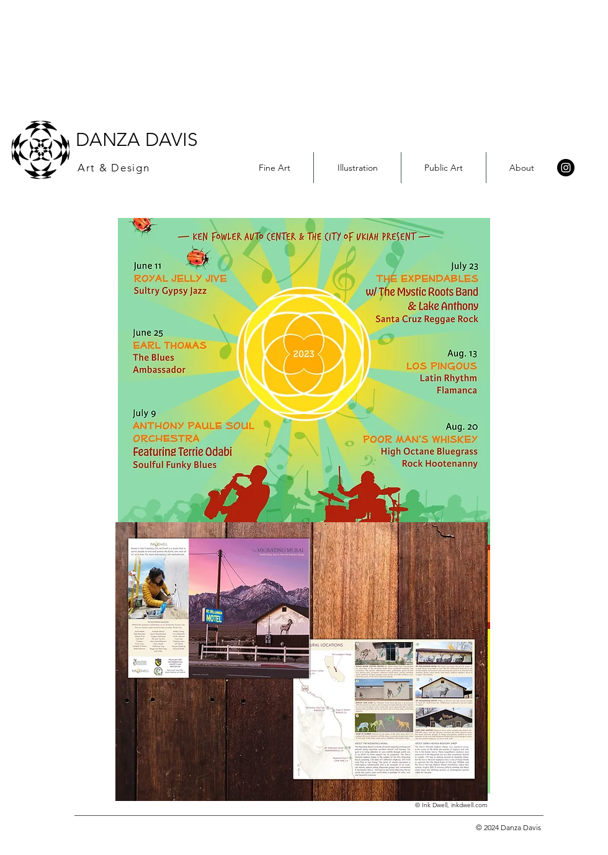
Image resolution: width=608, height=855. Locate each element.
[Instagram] (565, 167)
